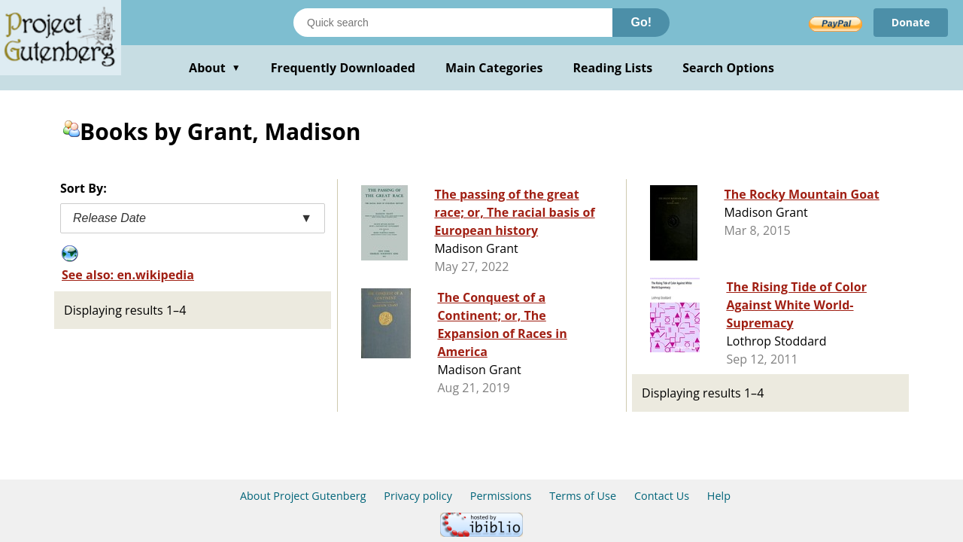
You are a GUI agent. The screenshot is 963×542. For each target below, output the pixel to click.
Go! (641, 22)
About (215, 68)
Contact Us (661, 496)
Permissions (501, 496)
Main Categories (494, 67)
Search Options (728, 67)
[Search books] (452, 22)
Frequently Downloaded (343, 67)
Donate (911, 22)
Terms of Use (582, 496)
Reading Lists (613, 67)
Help (719, 496)
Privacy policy (418, 496)
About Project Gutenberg (303, 496)
